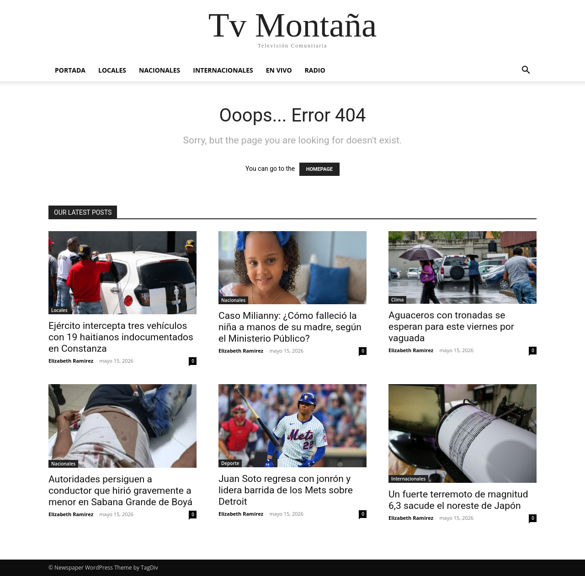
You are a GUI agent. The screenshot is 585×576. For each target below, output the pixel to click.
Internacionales (223, 70)
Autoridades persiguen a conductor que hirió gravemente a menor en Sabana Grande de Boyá (120, 490)
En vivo (279, 70)
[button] (526, 71)
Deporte (230, 463)
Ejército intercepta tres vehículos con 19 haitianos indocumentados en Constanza (120, 337)
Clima (397, 299)
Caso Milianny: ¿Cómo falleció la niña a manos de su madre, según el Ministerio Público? (290, 327)
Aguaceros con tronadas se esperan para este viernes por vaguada (451, 326)
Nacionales (159, 70)
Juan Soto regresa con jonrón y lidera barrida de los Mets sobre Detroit (285, 490)
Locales (112, 70)
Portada (70, 70)
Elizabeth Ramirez (70, 360)
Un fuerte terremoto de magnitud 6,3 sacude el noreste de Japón (458, 500)
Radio (315, 70)
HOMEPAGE (319, 169)
